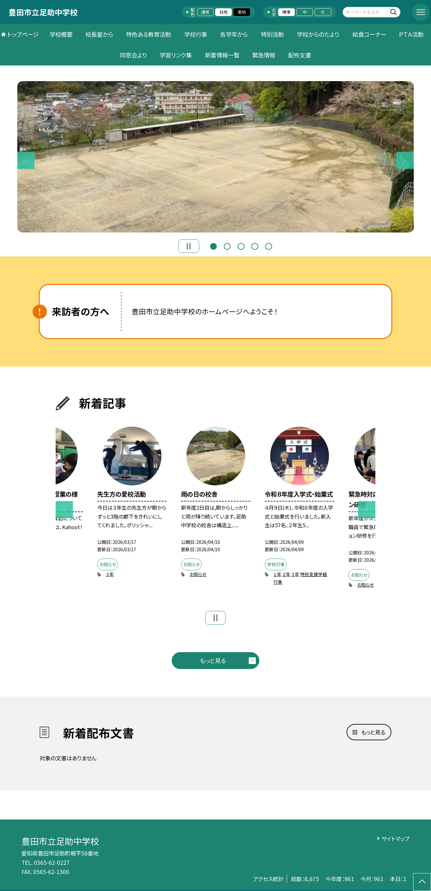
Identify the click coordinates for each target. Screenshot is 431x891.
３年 (110, 574)
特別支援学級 (313, 574)
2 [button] (227, 245)
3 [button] (241, 245)
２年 (286, 574)
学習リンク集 (176, 55)
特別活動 (272, 34)
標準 (286, 12)
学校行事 (195, 34)
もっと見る (213, 660)
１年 (277, 574)
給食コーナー (369, 34)
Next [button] (405, 160)
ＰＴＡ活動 (411, 34)
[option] (215, 156)
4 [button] (254, 245)
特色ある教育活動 (148, 34)
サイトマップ (395, 838)
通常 (205, 12)
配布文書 (299, 55)
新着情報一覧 (222, 55)
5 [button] (268, 245)
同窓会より (133, 55)
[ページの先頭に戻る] (422, 882)
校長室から (99, 34)
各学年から (234, 34)
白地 (223, 12)
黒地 (242, 12)
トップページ (23, 34)
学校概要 (61, 34)
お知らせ (198, 574)
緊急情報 (263, 55)
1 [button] (213, 245)
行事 (277, 582)
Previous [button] (26, 160)
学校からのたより (318, 34)
